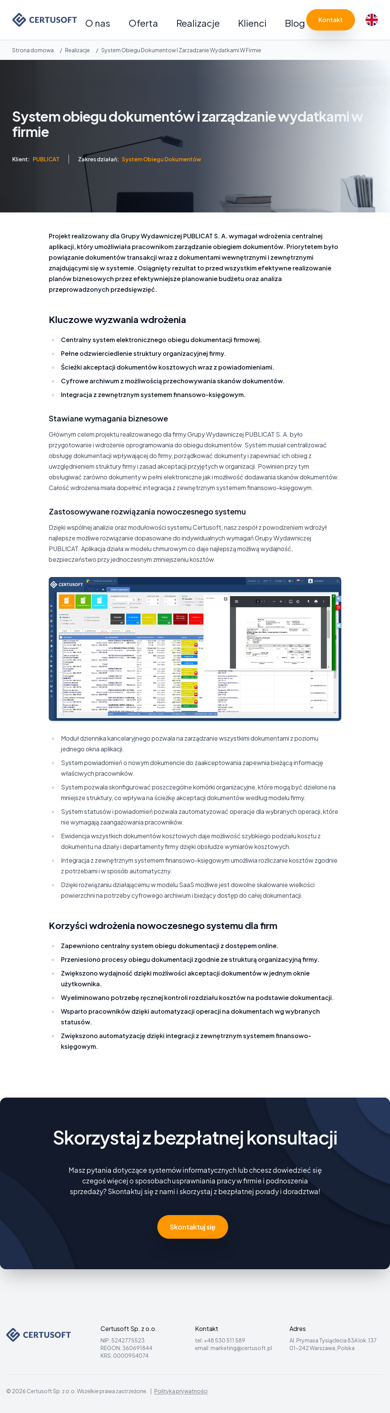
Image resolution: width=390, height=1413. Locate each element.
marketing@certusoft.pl (241, 1347)
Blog (295, 23)
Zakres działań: (139, 159)
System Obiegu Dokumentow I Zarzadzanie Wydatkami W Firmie (181, 50)
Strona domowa (33, 50)
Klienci (252, 23)
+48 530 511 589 (224, 1340)
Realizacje (198, 23)
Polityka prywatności (181, 1390)
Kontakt (330, 20)
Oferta (143, 23)
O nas (97, 23)
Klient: (35, 159)
